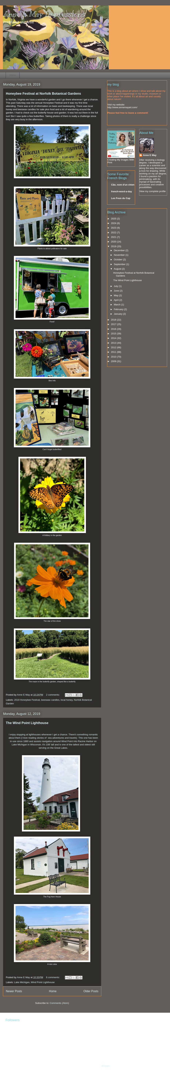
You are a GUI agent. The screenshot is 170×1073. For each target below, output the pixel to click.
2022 (114, 232)
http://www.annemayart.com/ (122, 107)
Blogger (106, 1065)
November (120, 255)
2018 (114, 319)
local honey (67, 699)
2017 (114, 324)
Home (13, 75)
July (116, 286)
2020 (114, 241)
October (118, 259)
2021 (114, 237)
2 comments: (53, 694)
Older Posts (91, 991)
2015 (114, 333)
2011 (114, 352)
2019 (114, 246)
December (120, 250)
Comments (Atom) (59, 1003)
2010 (114, 356)
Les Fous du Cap (120, 198)
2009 (114, 361)
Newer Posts (14, 991)
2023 (114, 227)
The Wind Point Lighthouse (27, 723)
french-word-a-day (121, 191)
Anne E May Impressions (44, 13)
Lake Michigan (22, 982)
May (116, 295)
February (119, 309)
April (116, 300)
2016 (114, 329)
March (117, 304)
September (120, 264)
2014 (114, 338)
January (118, 313)
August (118, 268)
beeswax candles (50, 699)
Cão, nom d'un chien (122, 184)
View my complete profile (152, 191)
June (117, 290)
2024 (114, 223)
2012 (114, 347)
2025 (114, 218)
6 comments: (53, 977)
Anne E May (149, 155)
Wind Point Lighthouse (43, 982)
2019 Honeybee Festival (27, 699)
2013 (114, 342)
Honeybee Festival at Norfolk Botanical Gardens (43, 93)
